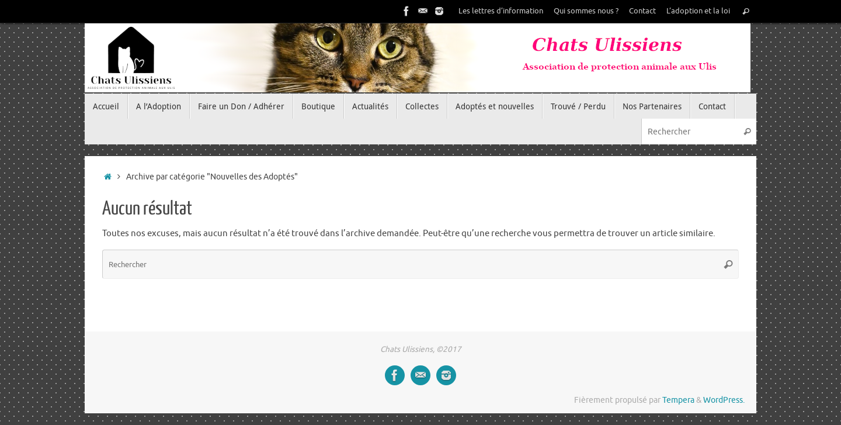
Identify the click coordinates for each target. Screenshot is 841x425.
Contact (642, 11)
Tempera (678, 400)
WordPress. (724, 400)
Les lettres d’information (500, 11)
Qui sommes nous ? (586, 11)
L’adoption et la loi (698, 11)
